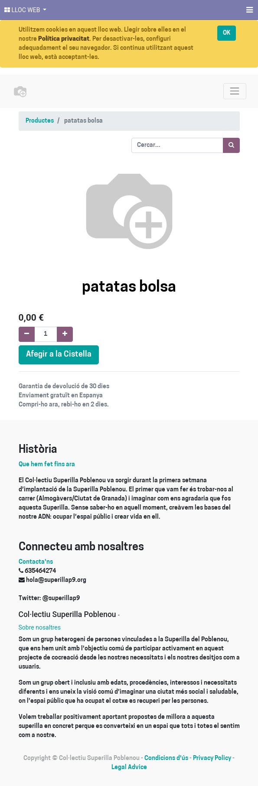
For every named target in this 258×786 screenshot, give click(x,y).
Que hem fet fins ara (47, 464)
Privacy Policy (212, 758)
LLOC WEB (23, 9)
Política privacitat (63, 39)
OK (226, 33)
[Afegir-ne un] (65, 334)
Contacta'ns (36, 562)
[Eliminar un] (27, 334)
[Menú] (248, 10)
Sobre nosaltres (40, 627)
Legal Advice (129, 767)
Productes (40, 121)
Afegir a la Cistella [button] (58, 354)
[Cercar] (231, 145)
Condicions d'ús (166, 758)
